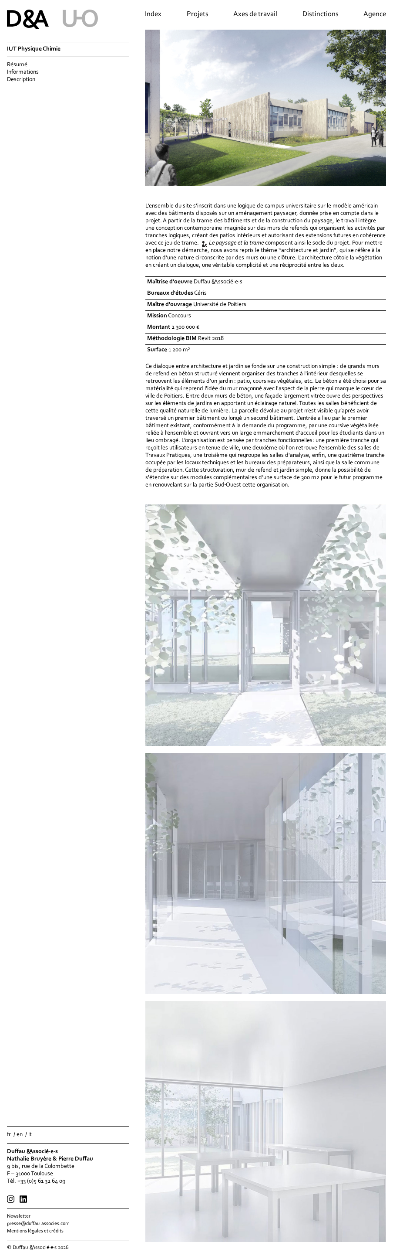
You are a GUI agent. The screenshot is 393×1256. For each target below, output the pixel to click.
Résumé (17, 65)
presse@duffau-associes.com (38, 1223)
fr (9, 1135)
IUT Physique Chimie (33, 49)
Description (21, 80)
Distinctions (320, 14)
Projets (197, 14)
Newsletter (18, 1216)
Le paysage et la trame (236, 243)
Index (153, 14)
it (30, 1135)
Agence (374, 14)
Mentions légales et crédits (35, 1231)
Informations (23, 72)
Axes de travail (255, 14)
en (20, 1135)
